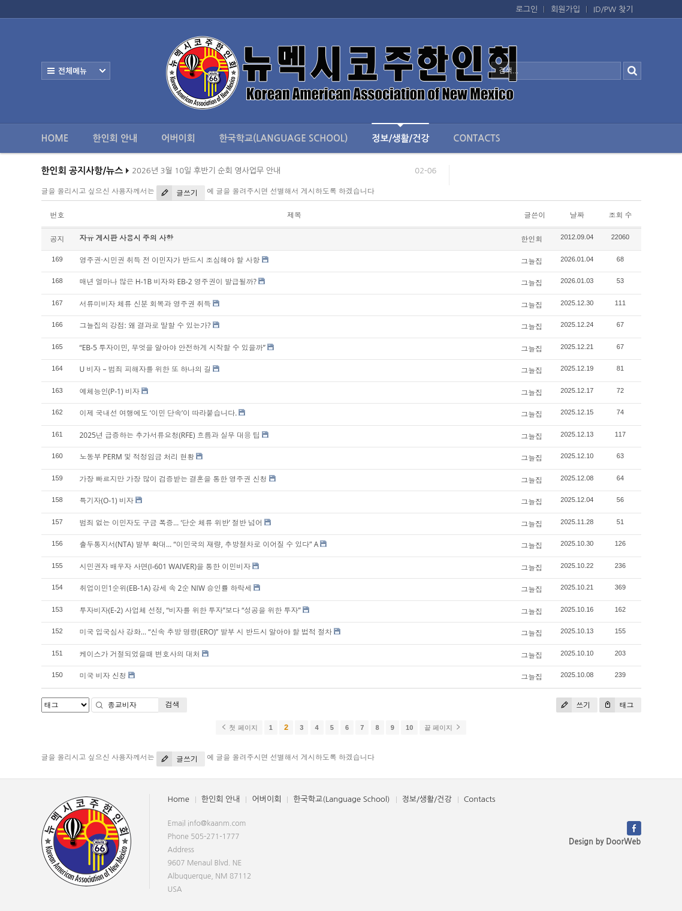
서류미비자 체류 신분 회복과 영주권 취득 (146, 304)
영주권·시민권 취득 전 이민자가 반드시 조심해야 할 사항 (170, 260)
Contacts (476, 138)
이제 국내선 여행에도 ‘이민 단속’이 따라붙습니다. (158, 413)
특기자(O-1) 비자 (107, 500)
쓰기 (573, 704)
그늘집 (531, 261)
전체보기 (75, 71)
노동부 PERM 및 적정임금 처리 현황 (137, 457)
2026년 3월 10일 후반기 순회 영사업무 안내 (206, 173)
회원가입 (565, 9)
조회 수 (620, 215)
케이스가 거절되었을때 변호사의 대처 (140, 654)
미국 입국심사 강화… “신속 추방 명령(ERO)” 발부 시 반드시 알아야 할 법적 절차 (206, 632)
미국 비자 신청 (103, 676)
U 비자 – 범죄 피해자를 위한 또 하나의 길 (146, 369)
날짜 (577, 215)
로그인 (527, 9)
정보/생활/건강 (400, 133)
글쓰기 (177, 192)
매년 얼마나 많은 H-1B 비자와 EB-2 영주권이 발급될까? (168, 281)
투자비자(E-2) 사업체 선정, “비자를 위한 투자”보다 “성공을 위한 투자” (190, 610)
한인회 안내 (114, 138)
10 (409, 727)
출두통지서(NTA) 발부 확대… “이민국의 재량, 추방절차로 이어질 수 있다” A (199, 544)
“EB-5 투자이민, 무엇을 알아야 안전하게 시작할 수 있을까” (172, 347)
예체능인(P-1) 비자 (110, 391)
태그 (616, 704)
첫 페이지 (239, 727)
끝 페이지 (442, 727)
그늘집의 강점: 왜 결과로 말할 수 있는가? (145, 325)
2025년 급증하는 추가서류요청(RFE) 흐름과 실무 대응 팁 (170, 435)
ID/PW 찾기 (613, 9)
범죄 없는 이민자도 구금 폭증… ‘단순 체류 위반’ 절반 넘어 (171, 523)
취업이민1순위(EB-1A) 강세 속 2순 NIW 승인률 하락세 (166, 588)
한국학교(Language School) (283, 138)
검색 (172, 704)
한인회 (531, 239)
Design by (605, 842)
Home (55, 138)
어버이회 (178, 138)
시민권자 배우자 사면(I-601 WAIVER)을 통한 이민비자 (165, 566)
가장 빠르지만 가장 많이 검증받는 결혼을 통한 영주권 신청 (173, 479)
